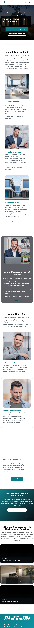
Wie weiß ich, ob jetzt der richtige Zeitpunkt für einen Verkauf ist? (13, 626)
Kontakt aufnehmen (17, 510)
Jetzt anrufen (17, 515)
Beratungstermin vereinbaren (17, 33)
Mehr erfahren (17, 300)
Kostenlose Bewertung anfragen (17, 29)
